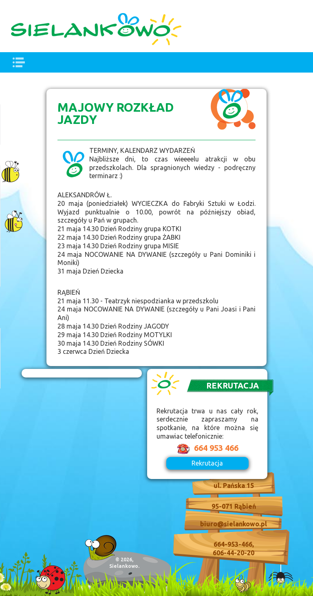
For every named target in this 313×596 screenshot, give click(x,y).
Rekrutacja (207, 463)
